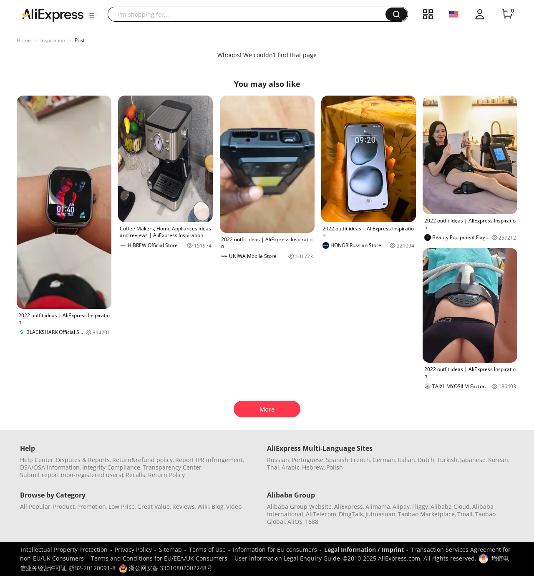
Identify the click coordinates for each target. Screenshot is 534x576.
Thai (273, 467)
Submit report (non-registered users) (71, 475)
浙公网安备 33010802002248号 (165, 568)
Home (24, 40)
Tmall (465, 514)
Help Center (36, 460)
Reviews (183, 506)
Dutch (426, 460)
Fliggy (420, 506)
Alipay (401, 506)
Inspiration (52, 40)
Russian (278, 460)
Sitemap (170, 549)
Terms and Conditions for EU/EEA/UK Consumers (159, 558)
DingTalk (351, 514)
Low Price (121, 506)
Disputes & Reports (83, 460)
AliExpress (348, 506)
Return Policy (166, 475)
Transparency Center (172, 467)
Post (80, 40)
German (384, 460)
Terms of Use (207, 549)
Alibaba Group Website (299, 506)
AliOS (294, 521)
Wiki (203, 506)
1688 (311, 521)
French (360, 460)
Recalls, (136, 475)
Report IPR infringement (209, 460)
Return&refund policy (142, 460)
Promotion (91, 506)
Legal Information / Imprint (364, 549)
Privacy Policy (133, 549)
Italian (406, 460)
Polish (334, 467)
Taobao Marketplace (426, 514)
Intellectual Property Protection (64, 549)
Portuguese (307, 460)
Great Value (153, 506)
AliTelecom (321, 514)
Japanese (473, 460)
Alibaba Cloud (450, 506)
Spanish (337, 460)
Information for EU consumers (275, 549)
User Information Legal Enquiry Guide (287, 558)
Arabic (291, 467)
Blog (218, 506)
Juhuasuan (380, 514)
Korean (498, 460)
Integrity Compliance (111, 467)
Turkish (447, 460)
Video (234, 506)
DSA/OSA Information (50, 467)
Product (64, 506)
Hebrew (313, 467)
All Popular (35, 506)
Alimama (377, 506)
